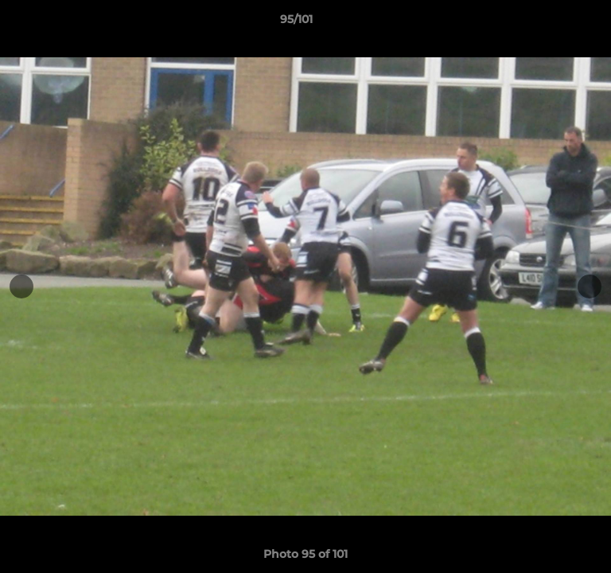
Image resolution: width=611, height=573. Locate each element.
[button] (553, 23)
